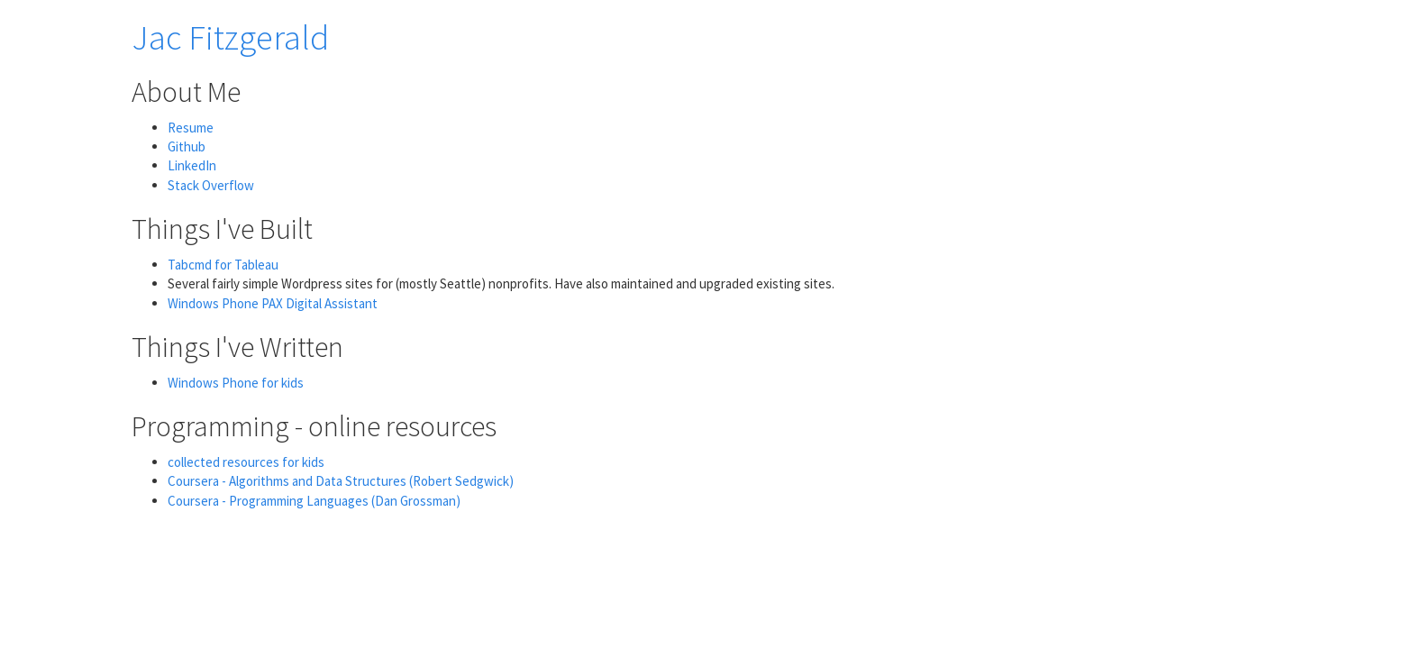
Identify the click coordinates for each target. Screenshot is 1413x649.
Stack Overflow (211, 185)
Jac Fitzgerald (230, 37)
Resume (191, 127)
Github (186, 146)
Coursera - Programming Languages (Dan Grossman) (314, 500)
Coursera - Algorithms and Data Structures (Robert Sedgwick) (341, 480)
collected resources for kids (246, 462)
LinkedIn (192, 165)
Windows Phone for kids (236, 382)
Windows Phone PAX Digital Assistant (273, 303)
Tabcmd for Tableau (223, 264)
